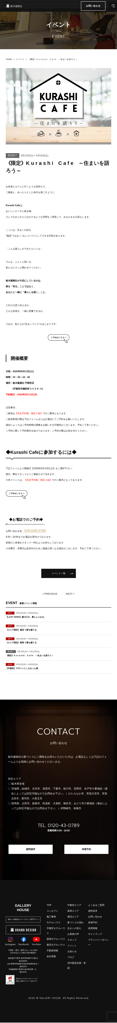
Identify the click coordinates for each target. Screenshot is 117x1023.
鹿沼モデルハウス (56, 945)
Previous (50, 594)
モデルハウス (53, 923)
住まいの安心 (74, 928)
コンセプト (52, 911)
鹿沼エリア (73, 917)
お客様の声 (73, 934)
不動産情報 (52, 951)
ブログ (70, 957)
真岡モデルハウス (56, 939)
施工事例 (51, 917)
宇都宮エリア (74, 905)
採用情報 (92, 928)
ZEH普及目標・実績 (76, 966)
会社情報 (51, 957)
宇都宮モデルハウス (56, 931)
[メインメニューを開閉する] (110, 10)
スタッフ (72, 940)
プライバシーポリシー (98, 942)
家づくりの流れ (75, 923)
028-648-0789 (35, 531)
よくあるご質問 (96, 905)
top (49, 905)
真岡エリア (73, 911)
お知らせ (72, 952)
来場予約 (86, 849)
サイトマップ (95, 934)
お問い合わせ (95, 917)
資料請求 (30, 849)
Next (70, 594)
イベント (72, 946)
